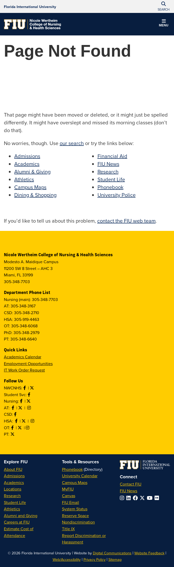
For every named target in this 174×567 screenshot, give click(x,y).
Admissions (27, 156)
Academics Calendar (22, 357)
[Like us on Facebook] (16, 414)
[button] (163, 23)
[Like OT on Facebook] (13, 427)
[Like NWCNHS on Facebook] (25, 388)
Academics (26, 164)
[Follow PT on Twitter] (13, 434)
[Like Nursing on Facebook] (22, 401)
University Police (117, 195)
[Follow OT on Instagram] (28, 427)
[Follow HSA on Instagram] (33, 421)
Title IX (68, 529)
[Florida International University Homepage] (30, 6)
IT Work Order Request (24, 370)
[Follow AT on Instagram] (29, 408)
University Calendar (80, 476)
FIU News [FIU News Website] (128, 491)
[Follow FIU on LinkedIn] (129, 498)
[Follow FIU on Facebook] (136, 498)
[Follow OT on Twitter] (20, 427)
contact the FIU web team (126, 220)
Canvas (68, 495)
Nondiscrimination (78, 522)
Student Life (111, 179)
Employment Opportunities (28, 363)
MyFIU (68, 489)
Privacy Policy (94, 559)
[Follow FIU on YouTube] (151, 498)
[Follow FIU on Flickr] (158, 498)
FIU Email (70, 502)
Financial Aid (112, 156)
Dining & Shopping (35, 195)
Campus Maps (30, 187)
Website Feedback (149, 553)
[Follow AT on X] (20, 408)
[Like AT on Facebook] (13, 408)
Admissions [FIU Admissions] (14, 476)
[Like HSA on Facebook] (17, 421)
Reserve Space (75, 515)
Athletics (24, 179)
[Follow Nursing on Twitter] (29, 401)
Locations (12, 489)
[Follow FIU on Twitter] (143, 498)
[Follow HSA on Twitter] (24, 421)
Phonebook (110, 187)
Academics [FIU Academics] (14, 482)
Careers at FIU (17, 522)
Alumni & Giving (32, 171)
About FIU (13, 469)
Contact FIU (130, 484)
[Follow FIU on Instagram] (123, 498)
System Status (74, 509)
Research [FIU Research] (12, 495)
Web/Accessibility (67, 559)
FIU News (108, 164)
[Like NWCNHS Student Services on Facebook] (29, 394)
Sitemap (115, 559)
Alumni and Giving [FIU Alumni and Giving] (20, 515)
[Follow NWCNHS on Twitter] (32, 388)
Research (108, 171)
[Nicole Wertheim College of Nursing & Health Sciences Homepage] (32, 24)
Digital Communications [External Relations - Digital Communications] (112, 553)
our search (72, 143)
